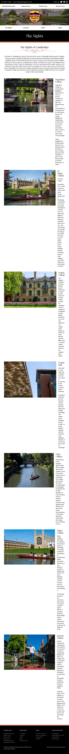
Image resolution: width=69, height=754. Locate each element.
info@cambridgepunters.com (24, 2)
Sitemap (38, 739)
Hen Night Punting (8, 740)
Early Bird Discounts (8, 6)
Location (26, 28)
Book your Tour (24, 740)
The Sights (8, 28)
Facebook (64, 2)
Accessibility (39, 737)
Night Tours (7, 739)
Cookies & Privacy (40, 733)
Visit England (55, 733)
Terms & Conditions (41, 735)
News (60, 28)
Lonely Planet (55, 737)
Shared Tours (26, 6)
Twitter (61, 2)
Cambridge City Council (58, 735)
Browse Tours (60, 6)
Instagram (67, 2)
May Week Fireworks (9, 742)
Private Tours (43, 6)
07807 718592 (7, 2)
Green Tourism (55, 739)
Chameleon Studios (60, 747)
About (43, 28)
